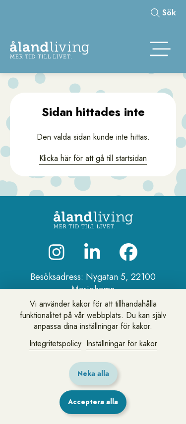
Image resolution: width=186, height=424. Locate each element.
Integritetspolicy (55, 343)
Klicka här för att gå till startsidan (93, 158)
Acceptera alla (93, 402)
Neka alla (93, 373)
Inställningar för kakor (121, 343)
